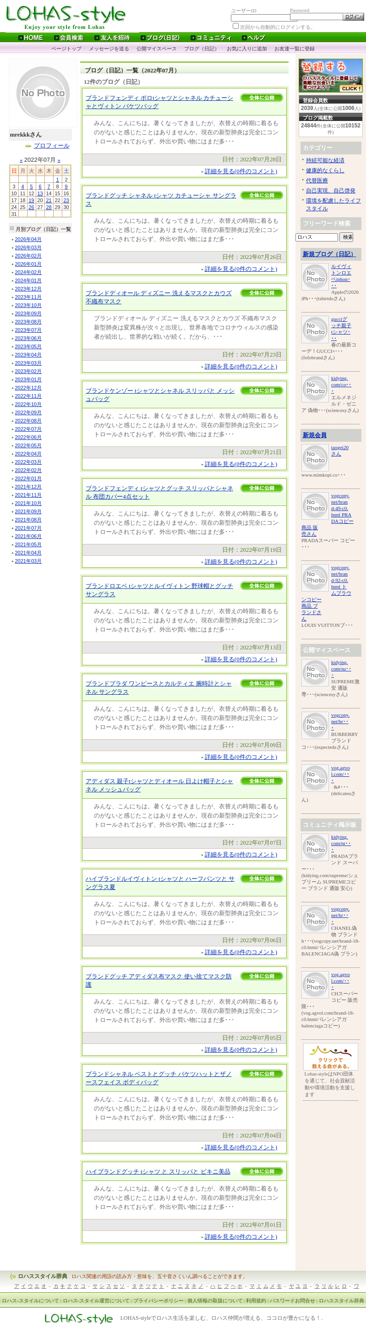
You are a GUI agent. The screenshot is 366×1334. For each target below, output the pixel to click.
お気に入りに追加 (247, 48)
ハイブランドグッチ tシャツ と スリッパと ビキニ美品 (158, 1171)
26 (31, 207)
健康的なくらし (325, 170)
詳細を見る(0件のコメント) (241, 171)
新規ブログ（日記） (329, 254)
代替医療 (317, 180)
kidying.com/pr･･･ (341, 843)
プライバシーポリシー (158, 1300)
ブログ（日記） (201, 48)
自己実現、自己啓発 (330, 190)
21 (48, 200)
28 (48, 207)
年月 (28, 239)
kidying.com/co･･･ (341, 384)
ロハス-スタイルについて (30, 1300)
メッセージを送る (109, 48)
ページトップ (66, 48)
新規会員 (315, 435)
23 (66, 200)
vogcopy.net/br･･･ (340, 721)
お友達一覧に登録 (294, 48)
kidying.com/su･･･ (341, 668)
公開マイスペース (157, 48)
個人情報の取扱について (215, 1300)
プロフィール (52, 145)
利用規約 (256, 1300)
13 (40, 193)
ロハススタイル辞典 (42, 1276)
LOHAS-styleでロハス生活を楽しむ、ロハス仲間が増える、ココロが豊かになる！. (221, 1318)
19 (31, 200)
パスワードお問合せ (292, 1300)
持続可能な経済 (325, 160)
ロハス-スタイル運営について (96, 1300)
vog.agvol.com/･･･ (340, 774)
